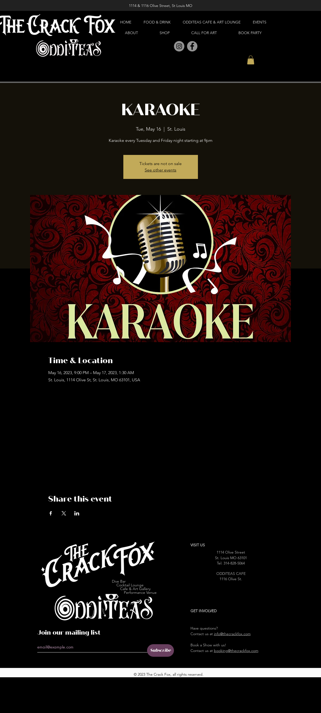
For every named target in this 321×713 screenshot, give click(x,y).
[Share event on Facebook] (50, 513)
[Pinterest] (167, 46)
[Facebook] (192, 46)
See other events (160, 170)
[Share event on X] (63, 513)
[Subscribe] (160, 650)
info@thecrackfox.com (232, 633)
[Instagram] (179, 46)
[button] (250, 59)
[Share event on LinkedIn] (76, 513)
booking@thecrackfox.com (236, 650)
